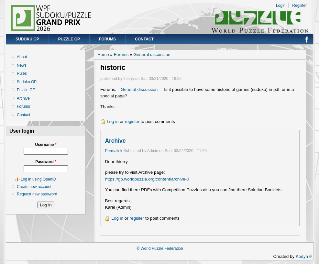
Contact (144, 39)
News (22, 65)
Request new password (37, 194)
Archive (23, 98)
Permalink (113, 150)
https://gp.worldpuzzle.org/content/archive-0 (147, 179)
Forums (107, 39)
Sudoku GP (27, 39)
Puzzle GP (69, 39)
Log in (113, 121)
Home (103, 54)
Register (299, 5)
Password (45, 162)
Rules (22, 73)
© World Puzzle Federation (160, 248)
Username (45, 144)
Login (280, 5)
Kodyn (304, 256)
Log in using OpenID (38, 179)
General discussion (151, 54)
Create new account (34, 186)
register (132, 121)
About (22, 57)
